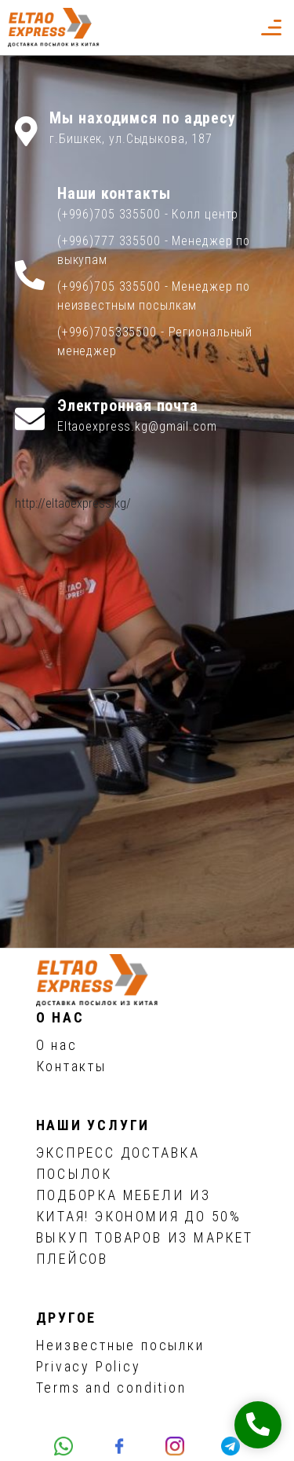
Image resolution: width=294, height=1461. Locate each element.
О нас (57, 1045)
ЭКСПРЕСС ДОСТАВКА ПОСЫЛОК (118, 1163)
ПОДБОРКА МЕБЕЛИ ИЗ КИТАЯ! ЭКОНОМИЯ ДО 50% (138, 1205)
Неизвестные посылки (120, 1345)
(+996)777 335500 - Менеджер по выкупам (153, 250)
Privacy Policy (88, 1366)
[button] (236, 27)
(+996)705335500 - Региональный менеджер (154, 341)
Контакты (71, 1066)
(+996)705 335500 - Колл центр (148, 214)
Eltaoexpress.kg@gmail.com (137, 426)
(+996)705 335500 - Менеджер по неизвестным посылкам (153, 296)
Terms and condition (111, 1387)
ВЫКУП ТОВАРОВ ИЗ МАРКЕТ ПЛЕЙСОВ (144, 1248)
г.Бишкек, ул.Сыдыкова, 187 (130, 138)
